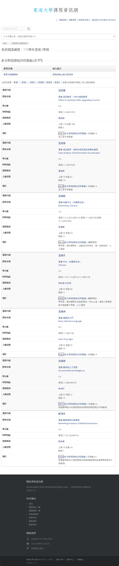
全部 (65, 82)
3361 (61, 255)
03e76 (61, 242)
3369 (61, 361)
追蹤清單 (72, 19)
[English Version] (108, 19)
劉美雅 (61, 441)
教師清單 (33, 524)
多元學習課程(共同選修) (75, 133)
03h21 (61, 403)
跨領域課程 (33, 514)
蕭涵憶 (61, 118)
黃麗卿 (61, 226)
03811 (61, 133)
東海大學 (29, 559)
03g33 (61, 354)
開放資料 (33, 521)
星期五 (49, 82)
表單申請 (33, 517)
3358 (61, 90)
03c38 (61, 186)
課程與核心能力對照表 (63, 74)
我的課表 (63, 19)
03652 (61, 298)
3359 (61, 143)
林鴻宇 (61, 388)
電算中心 (70, 559)
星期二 (25, 82)
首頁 (31, 503)
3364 (61, 311)
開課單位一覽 (34, 507)
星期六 (57, 82)
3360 (61, 196)
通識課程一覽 (34, 510)
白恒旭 (68, 283)
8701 (61, 414)
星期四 (41, 82)
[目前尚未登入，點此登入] (89, 19)
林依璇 (61, 283)
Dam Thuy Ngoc (65, 339)
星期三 (33, 82)
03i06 (61, 456)
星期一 (17, 82)
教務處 (80, 559)
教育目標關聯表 (11, 74)
